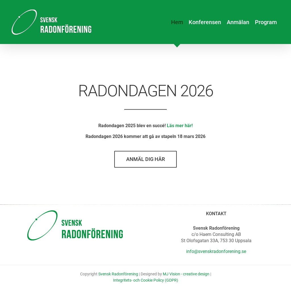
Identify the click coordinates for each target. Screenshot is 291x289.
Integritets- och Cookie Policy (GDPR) (145, 280)
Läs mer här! (180, 126)
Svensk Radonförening (118, 274)
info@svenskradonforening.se (216, 251)
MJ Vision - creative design (186, 274)
